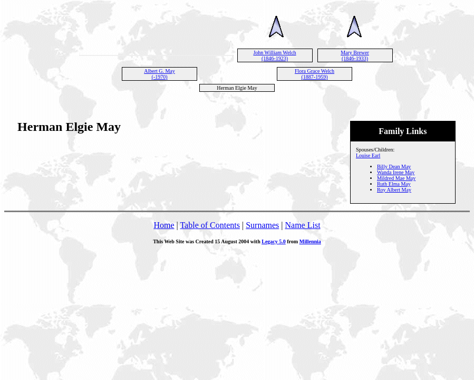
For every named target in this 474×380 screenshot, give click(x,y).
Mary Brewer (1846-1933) (355, 55)
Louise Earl (368, 155)
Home (163, 225)
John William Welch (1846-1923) (274, 55)
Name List (302, 225)
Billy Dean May (394, 166)
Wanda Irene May (395, 172)
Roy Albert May (394, 190)
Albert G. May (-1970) (159, 74)
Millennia (310, 241)
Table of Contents (210, 225)
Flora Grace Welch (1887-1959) (314, 74)
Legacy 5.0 (274, 241)
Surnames (262, 225)
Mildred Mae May (396, 178)
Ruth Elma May (394, 184)
